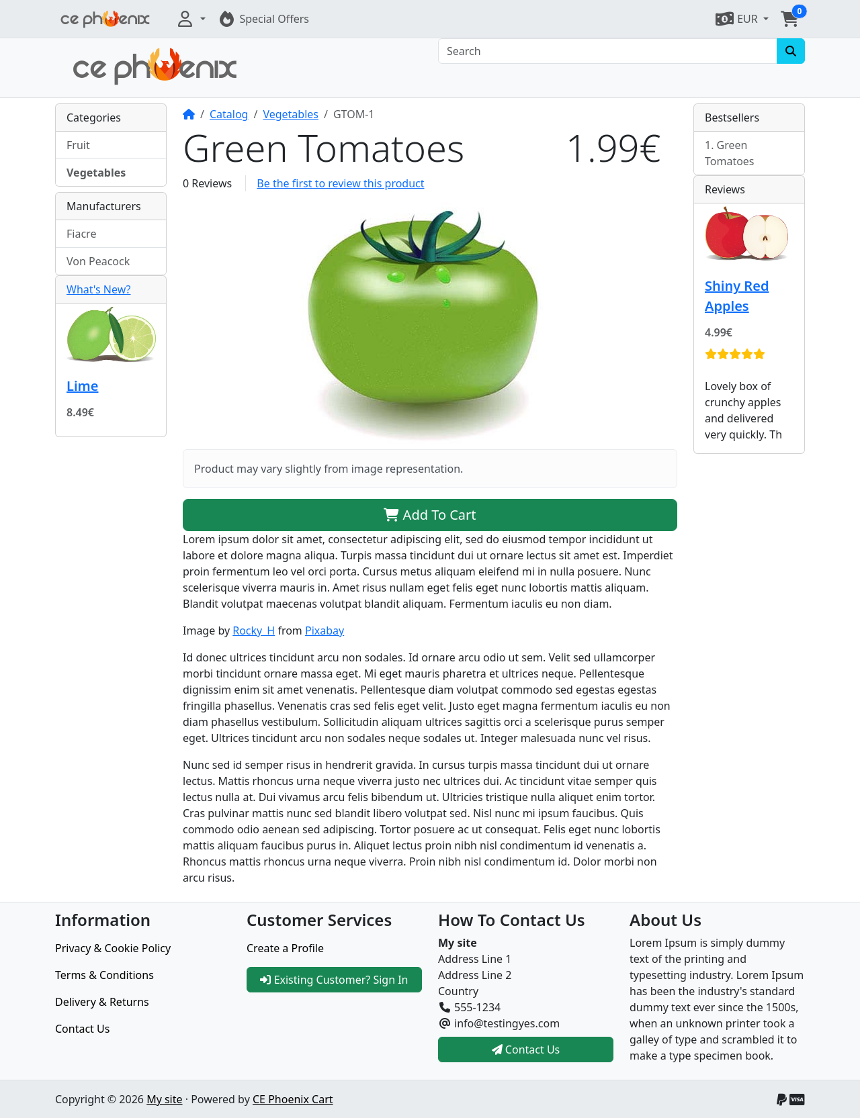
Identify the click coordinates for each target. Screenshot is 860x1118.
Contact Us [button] (526, 1049)
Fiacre (81, 233)
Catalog (229, 114)
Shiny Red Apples (737, 296)
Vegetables (290, 114)
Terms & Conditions (104, 975)
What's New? (99, 289)
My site (164, 1099)
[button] (190, 18)
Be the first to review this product (340, 183)
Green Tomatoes (730, 153)
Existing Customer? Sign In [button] (334, 979)
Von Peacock (98, 261)
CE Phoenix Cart (293, 1099)
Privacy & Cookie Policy (113, 948)
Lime (82, 386)
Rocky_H (253, 630)
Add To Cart (430, 515)
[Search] (607, 51)
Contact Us (82, 1028)
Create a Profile (285, 948)
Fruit (78, 145)
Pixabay (324, 630)
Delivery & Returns (102, 1001)
